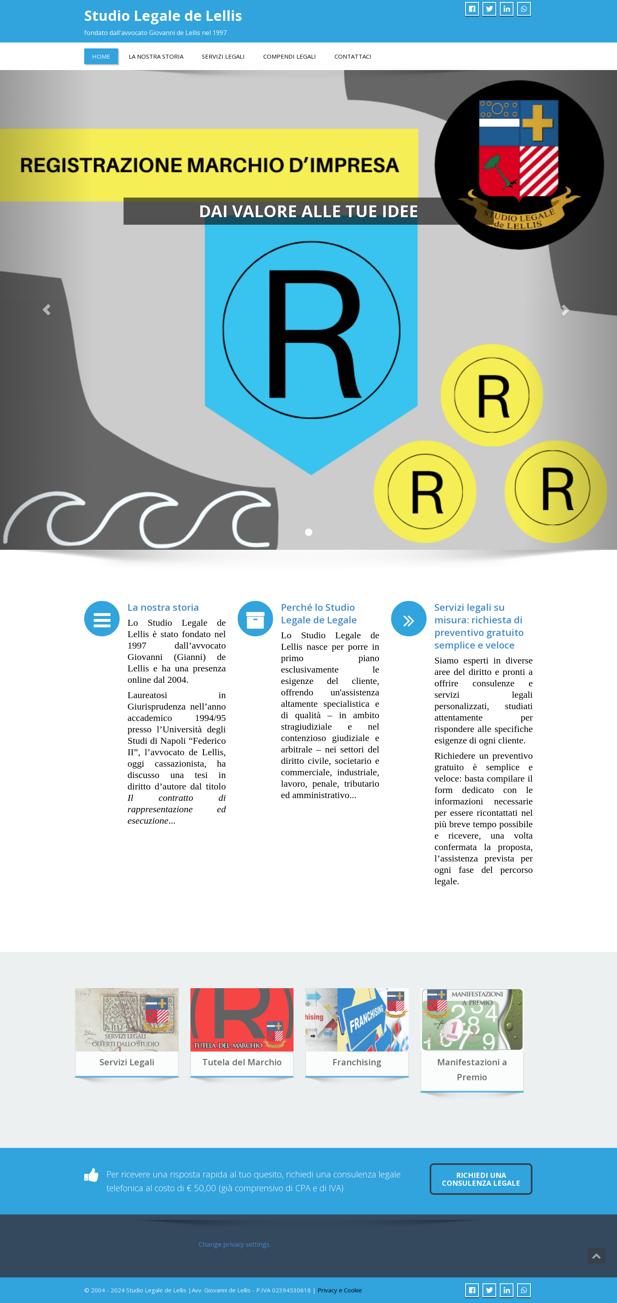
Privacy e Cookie (340, 1290)
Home (101, 56)
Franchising (329, 1062)
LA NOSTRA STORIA (156, 56)
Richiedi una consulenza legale (481, 1179)
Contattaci (352, 56)
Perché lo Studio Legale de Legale (319, 613)
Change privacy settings (234, 1244)
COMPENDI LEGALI (289, 56)
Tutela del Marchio (214, 1062)
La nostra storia (163, 607)
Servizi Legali (223, 56)
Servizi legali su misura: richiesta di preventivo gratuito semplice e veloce (479, 626)
